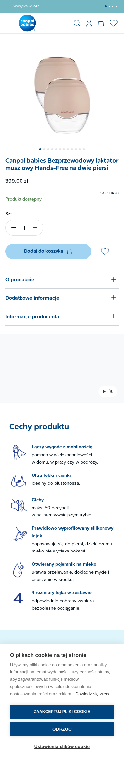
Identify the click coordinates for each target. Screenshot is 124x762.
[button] (106, 6)
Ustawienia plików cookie (62, 746)
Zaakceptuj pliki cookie (62, 711)
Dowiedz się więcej (93, 693)
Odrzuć (62, 729)
